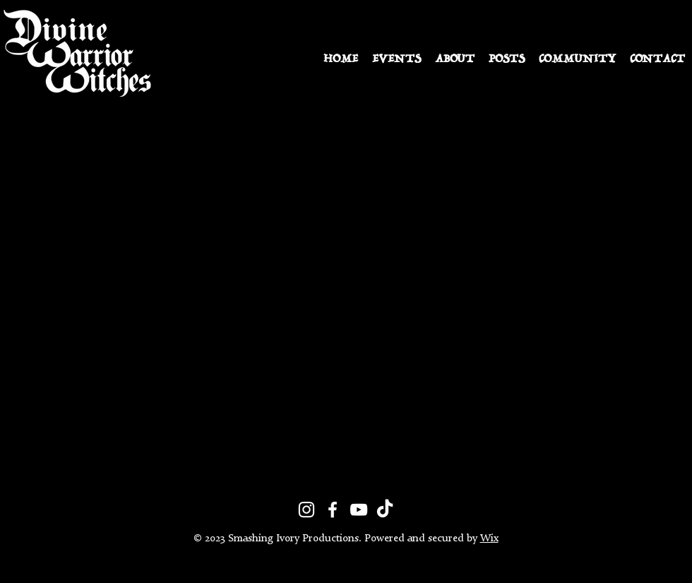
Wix (489, 539)
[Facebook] (332, 509)
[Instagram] (306, 509)
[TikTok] (384, 509)
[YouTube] (358, 509)
